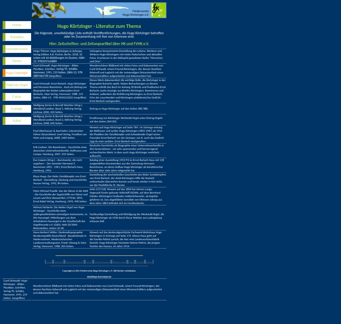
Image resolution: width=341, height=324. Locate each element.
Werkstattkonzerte (74, 262)
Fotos (131, 262)
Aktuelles (58, 262)
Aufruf (149, 262)
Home (49, 262)
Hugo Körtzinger (102, 262)
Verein (89, 262)
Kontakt (140, 262)
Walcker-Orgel (119, 262)
